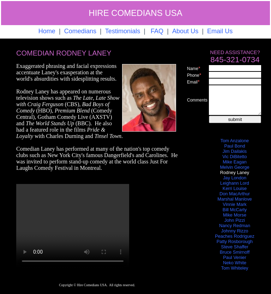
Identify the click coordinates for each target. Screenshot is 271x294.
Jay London (234, 177)
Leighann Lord (234, 183)
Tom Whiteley (234, 268)
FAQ (157, 31)
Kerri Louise (235, 188)
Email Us (220, 31)
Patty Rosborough (235, 241)
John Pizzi (234, 220)
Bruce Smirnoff (234, 252)
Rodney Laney (234, 172)
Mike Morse (234, 215)
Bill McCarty (235, 209)
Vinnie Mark (234, 204)
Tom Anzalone (235, 140)
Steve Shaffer (234, 246)
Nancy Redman (234, 225)
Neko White (234, 262)
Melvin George (234, 167)
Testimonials (122, 31)
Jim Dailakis (235, 151)
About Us (185, 31)
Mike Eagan (235, 162)
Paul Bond (234, 146)
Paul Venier (234, 257)
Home (46, 31)
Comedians (80, 31)
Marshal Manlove (234, 199)
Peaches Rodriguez (234, 236)
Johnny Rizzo (234, 231)
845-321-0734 (234, 59)
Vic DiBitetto (234, 156)
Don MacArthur (234, 193)
